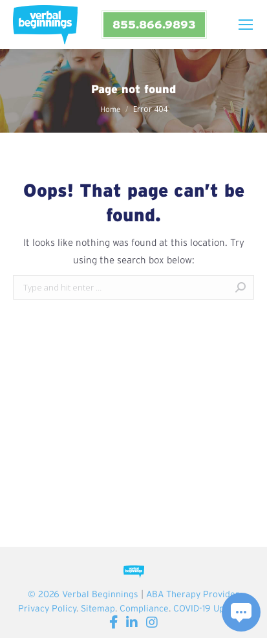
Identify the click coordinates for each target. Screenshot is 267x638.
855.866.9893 (153, 24)
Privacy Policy (47, 608)
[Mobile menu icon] (245, 24)
